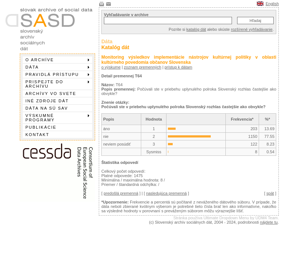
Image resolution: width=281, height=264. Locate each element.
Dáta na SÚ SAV (47, 108)
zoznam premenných (142, 67)
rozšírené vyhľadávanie (252, 29)
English (272, 3)
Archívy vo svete (51, 93)
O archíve (57, 60)
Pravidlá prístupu (57, 74)
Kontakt (37, 134)
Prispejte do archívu (57, 84)
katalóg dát (196, 29)
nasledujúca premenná (166, 193)
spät (270, 193)
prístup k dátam (178, 67)
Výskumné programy (57, 117)
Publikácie (41, 127)
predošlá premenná (121, 193)
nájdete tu (269, 222)
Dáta (57, 67)
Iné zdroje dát (47, 101)
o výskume (111, 67)
